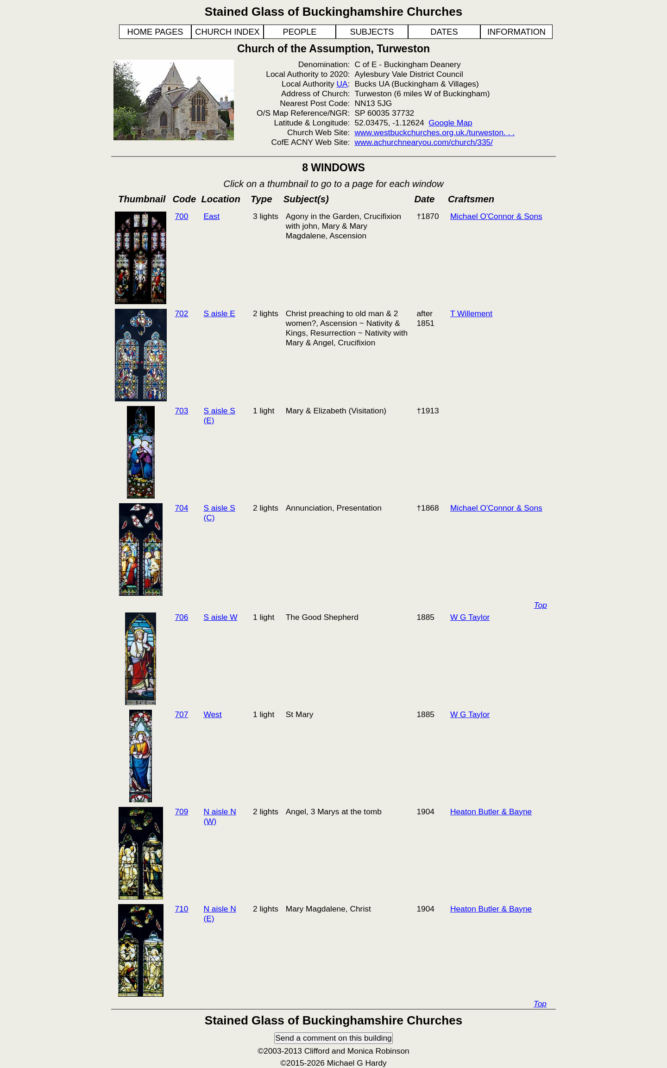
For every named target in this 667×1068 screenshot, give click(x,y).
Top (540, 605)
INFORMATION (516, 32)
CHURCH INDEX (227, 32)
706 (181, 617)
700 (181, 216)
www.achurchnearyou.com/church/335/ (423, 142)
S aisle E (219, 313)
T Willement (471, 313)
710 (181, 908)
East (211, 216)
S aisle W (220, 617)
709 (181, 811)
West (212, 714)
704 (181, 507)
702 (181, 313)
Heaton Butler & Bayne (491, 811)
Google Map (450, 122)
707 (181, 714)
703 (181, 410)
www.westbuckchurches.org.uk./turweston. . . (434, 132)
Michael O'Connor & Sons (496, 216)
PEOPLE (300, 32)
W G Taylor (470, 617)
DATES (444, 32)
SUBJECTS (372, 32)
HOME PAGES (155, 32)
